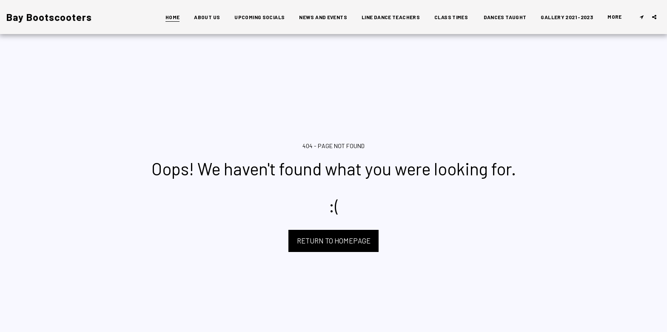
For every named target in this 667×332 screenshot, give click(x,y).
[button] (641, 17)
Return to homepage (334, 240)
